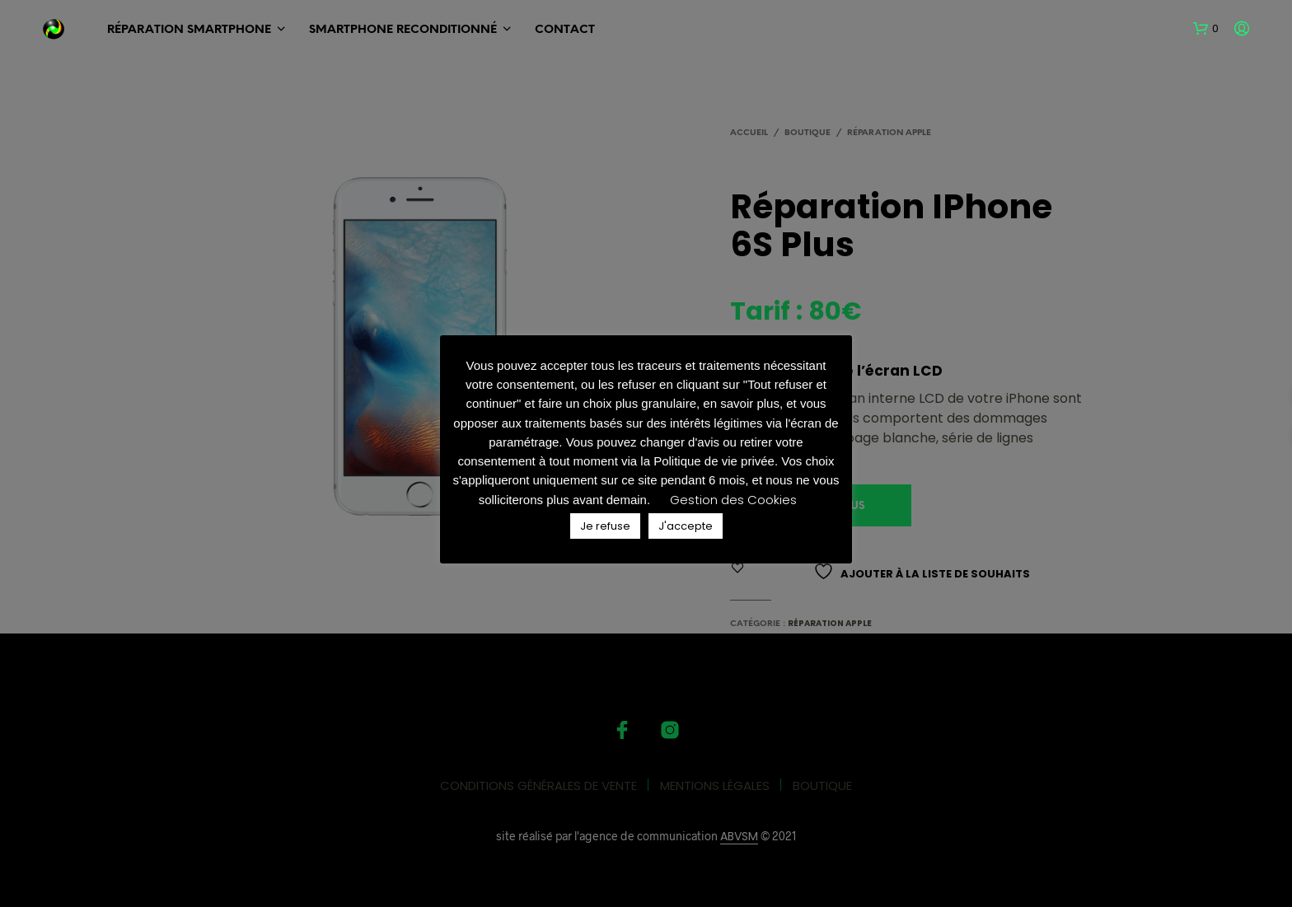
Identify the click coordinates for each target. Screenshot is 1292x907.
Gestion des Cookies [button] (733, 499)
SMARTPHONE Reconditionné (403, 30)
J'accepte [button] (685, 526)
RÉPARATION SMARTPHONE (189, 30)
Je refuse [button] (605, 526)
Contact (565, 30)
